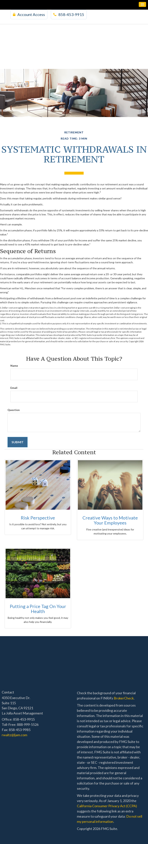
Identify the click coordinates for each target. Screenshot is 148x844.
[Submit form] (18, 442)
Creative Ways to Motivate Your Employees (110, 520)
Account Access (29, 14)
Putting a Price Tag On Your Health (38, 608)
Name (14, 365)
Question (14, 410)
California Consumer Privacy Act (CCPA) (107, 806)
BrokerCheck (124, 698)
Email (13, 387)
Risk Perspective (38, 517)
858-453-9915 (68, 14)
